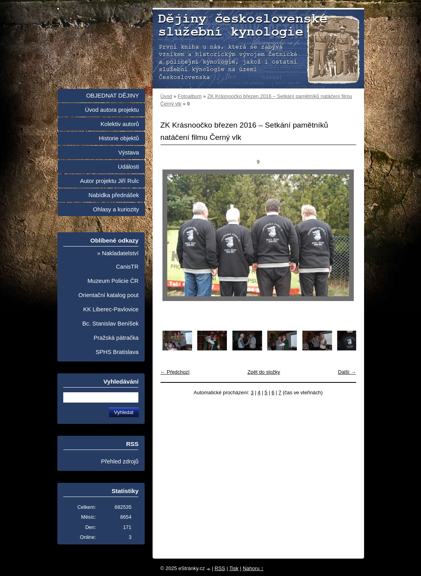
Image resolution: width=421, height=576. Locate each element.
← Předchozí (175, 372)
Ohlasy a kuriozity (116, 209)
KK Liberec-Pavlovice (111, 309)
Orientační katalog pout (108, 295)
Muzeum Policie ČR (112, 281)
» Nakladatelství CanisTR (118, 260)
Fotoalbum (190, 96)
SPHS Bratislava (117, 352)
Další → (347, 372)
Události (128, 167)
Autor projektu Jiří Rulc (109, 181)
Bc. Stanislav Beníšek (110, 323)
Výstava (128, 152)
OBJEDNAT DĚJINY (112, 95)
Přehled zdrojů (120, 461)
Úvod (166, 96)
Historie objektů (119, 138)
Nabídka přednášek (114, 195)
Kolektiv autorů (119, 124)
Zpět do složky (263, 372)
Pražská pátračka (116, 338)
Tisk (233, 568)
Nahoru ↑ (253, 568)
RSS (220, 568)
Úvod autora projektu (112, 110)
